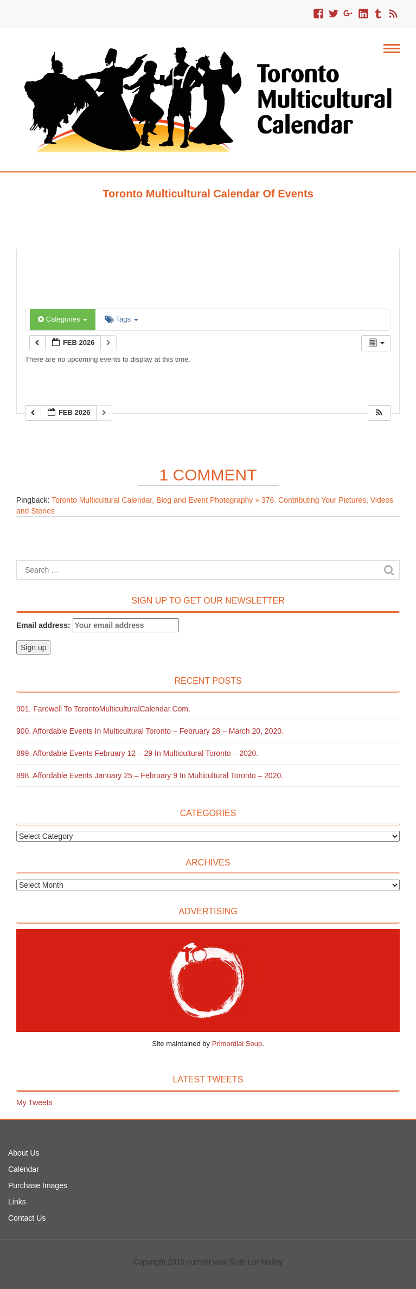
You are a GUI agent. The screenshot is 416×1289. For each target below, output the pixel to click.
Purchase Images (37, 1185)
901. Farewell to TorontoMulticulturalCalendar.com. (103, 708)
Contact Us (27, 1218)
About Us (24, 1153)
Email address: (97, 625)
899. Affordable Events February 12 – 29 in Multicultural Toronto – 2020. (137, 753)
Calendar (23, 1169)
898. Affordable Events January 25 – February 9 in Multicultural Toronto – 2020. (149, 775)
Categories (62, 319)
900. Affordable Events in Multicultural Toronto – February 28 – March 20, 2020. (150, 731)
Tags (121, 319)
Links (17, 1201)
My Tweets (34, 1102)
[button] (379, 413)
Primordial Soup (237, 1044)
